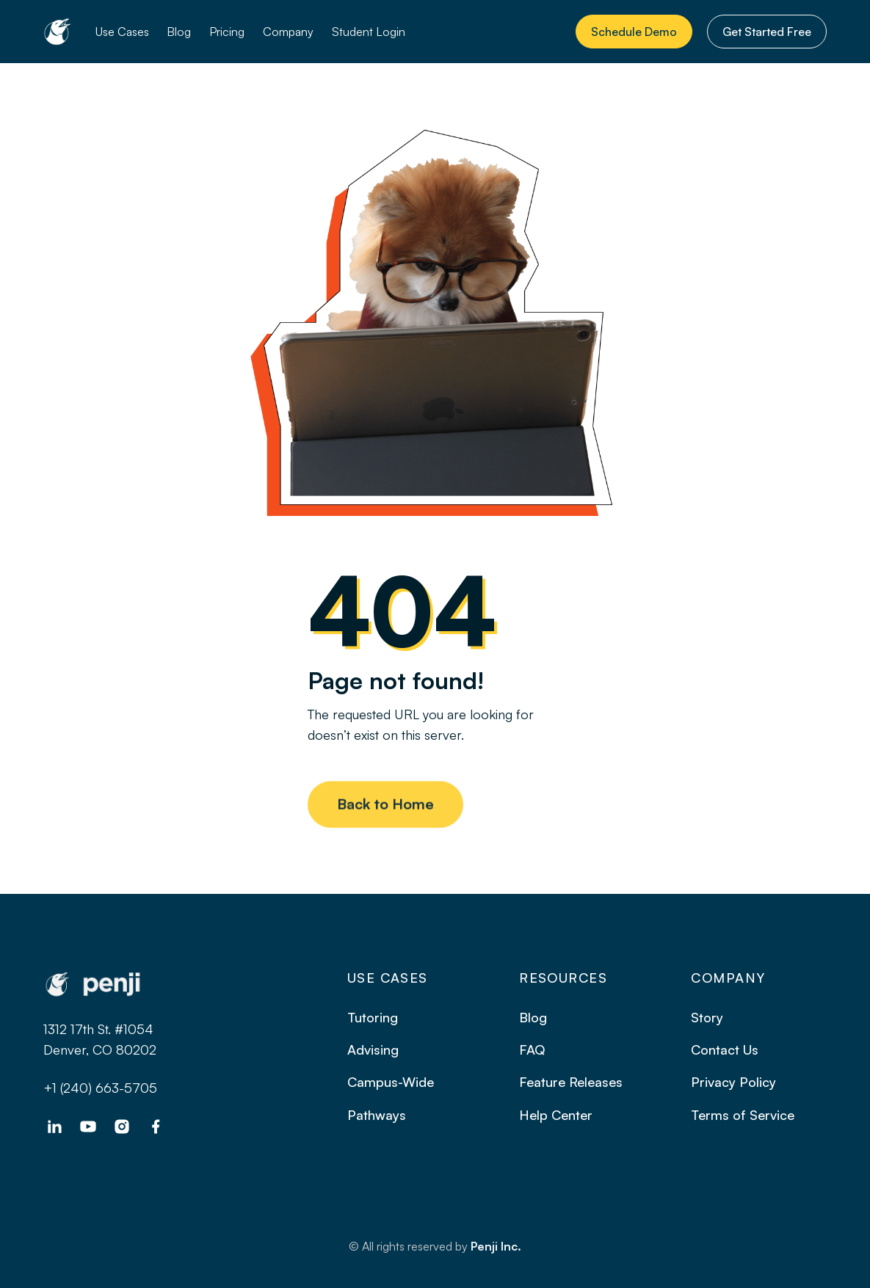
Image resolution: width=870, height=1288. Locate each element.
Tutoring (372, 1017)
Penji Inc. (496, 1246)
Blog (179, 31)
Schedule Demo (634, 31)
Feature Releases (571, 1082)
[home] (57, 32)
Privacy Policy (733, 1082)
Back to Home (385, 810)
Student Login (368, 31)
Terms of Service (742, 1115)
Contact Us (724, 1049)
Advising (373, 1049)
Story (707, 1017)
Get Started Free (766, 31)
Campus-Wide (390, 1082)
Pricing (226, 31)
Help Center (555, 1115)
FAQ (532, 1049)
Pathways (376, 1115)
